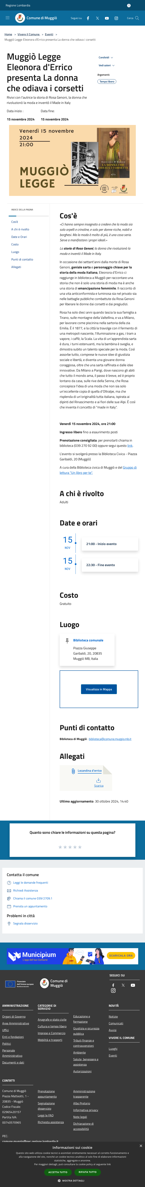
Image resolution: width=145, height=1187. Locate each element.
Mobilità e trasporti (50, 1040)
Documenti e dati (13, 1062)
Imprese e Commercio (51, 1033)
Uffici (5, 1030)
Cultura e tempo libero (52, 1026)
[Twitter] (96, 18)
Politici (6, 1043)
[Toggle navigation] (7, 17)
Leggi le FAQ (46, 1115)
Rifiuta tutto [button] (88, 1172)
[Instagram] (115, 18)
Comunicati (116, 1023)
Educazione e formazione (81, 1019)
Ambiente (79, 1052)
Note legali (80, 1117)
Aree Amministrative (15, 1023)
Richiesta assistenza (51, 1122)
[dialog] (72, 1164)
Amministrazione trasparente (84, 1094)
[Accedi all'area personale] (129, 5)
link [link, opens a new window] (109, 1164)
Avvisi (112, 1030)
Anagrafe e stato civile (52, 1019)
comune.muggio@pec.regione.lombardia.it (30, 1141)
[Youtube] (105, 18)
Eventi (49, 34)
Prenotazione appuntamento (47, 1094)
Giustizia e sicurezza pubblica (86, 1031)
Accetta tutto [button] (58, 1172)
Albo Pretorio (81, 1103)
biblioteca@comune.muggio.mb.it (110, 739)
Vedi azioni (107, 65)
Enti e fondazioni (13, 1037)
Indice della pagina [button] (22, 209)
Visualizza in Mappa (99, 689)
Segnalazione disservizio (46, 1106)
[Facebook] (86, 18)
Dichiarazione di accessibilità (83, 1126)
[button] (72, 1180)
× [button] (140, 1146)
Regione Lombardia (18, 5)
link (130, 445)
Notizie (113, 1016)
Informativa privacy (85, 1110)
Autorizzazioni (82, 1071)
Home (8, 34)
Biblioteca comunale (88, 640)
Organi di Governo (13, 1016)
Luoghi (113, 1048)
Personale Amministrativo (12, 1053)
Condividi (106, 57)
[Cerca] (137, 18)
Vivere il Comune (29, 34)
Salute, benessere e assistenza (85, 1062)
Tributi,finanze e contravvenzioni (83, 1043)
